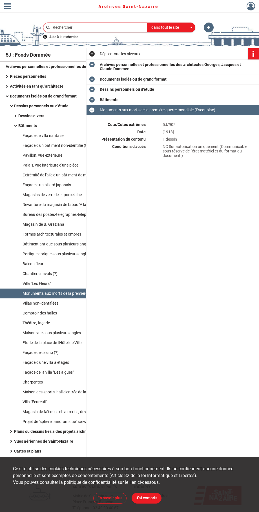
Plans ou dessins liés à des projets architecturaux (58, 431)
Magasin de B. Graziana (43, 224)
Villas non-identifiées (40, 303)
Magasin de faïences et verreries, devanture (60, 411)
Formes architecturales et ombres (52, 234)
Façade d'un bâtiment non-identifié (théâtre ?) (62, 145)
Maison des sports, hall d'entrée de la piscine (61, 392)
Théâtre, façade (36, 323)
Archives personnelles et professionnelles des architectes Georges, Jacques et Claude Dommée (62, 66)
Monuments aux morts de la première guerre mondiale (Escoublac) (79, 293)
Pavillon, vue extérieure (42, 155)
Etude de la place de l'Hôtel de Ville (52, 342)
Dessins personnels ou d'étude (41, 106)
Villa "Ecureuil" (35, 402)
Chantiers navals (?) (40, 273)
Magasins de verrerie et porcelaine (52, 194)
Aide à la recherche (63, 37)
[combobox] (171, 28)
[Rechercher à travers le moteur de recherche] (98, 27)
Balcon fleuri (33, 263)
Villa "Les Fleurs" (37, 283)
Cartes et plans (27, 451)
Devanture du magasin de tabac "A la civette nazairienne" (72, 204)
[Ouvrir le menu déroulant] (7, 6)
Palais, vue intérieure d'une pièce (50, 165)
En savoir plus (110, 498)
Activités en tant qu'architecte (36, 86)
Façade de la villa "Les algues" (48, 372)
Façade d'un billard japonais (47, 185)
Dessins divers (31, 116)
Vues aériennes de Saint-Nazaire (43, 441)
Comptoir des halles (40, 313)
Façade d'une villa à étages (46, 362)
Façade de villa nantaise (43, 135)
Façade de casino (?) (41, 352)
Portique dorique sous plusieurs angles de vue (62, 254)
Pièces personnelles (28, 76)
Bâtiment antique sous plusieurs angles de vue (63, 244)
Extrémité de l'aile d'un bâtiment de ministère (61, 175)
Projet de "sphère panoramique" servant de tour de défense (73, 421)
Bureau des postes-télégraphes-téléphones (60, 214)
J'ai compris (146, 498)
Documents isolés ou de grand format (43, 96)
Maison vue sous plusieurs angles (52, 333)
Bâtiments (27, 125)
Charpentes (33, 382)
